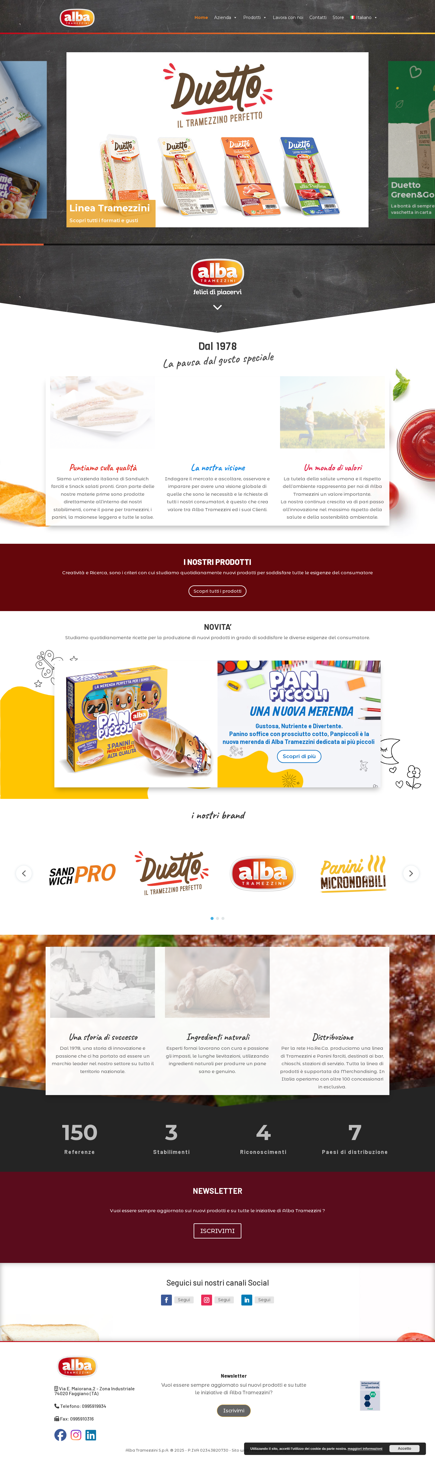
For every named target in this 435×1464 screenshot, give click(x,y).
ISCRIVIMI (217, 1231)
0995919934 (94, 1406)
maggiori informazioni (365, 1448)
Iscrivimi (233, 1411)
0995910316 (82, 1418)
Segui (184, 1299)
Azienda (225, 17)
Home (201, 17)
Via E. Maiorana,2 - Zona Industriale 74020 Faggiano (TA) (94, 1391)
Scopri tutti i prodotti (217, 591)
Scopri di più (299, 756)
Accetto (404, 1448)
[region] (217, 139)
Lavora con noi (288, 17)
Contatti (318, 17)
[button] (217, 139)
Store (338, 17)
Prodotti (255, 17)
